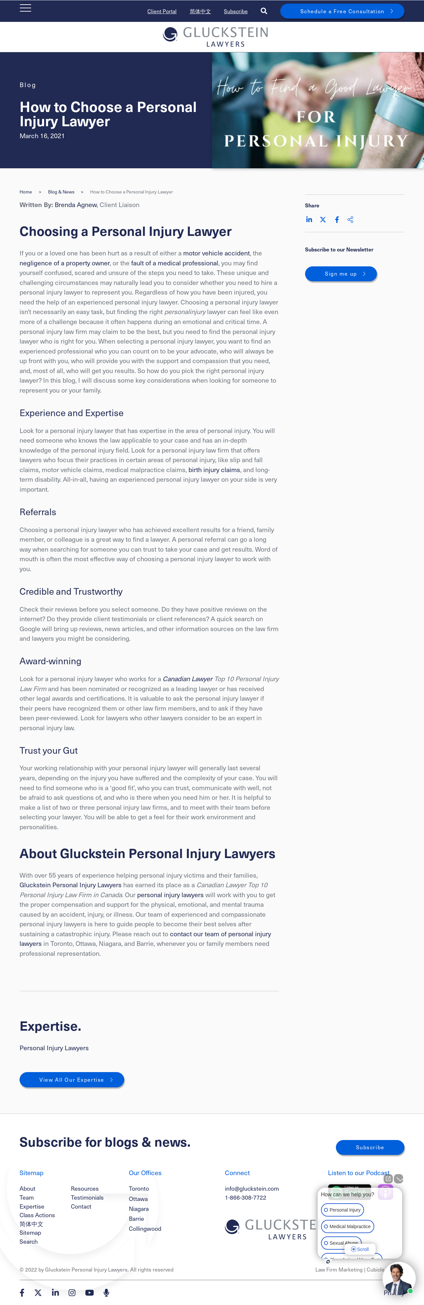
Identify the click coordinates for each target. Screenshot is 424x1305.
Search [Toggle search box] (29, 1241)
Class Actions (37, 1214)
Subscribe (236, 11)
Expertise (32, 1206)
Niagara (139, 1208)
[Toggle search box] (264, 11)
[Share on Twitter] (323, 219)
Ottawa (138, 1198)
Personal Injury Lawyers (54, 1048)
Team (27, 1197)
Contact (81, 1206)
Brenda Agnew (76, 204)
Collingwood (145, 1228)
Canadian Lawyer (187, 678)
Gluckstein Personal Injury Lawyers (71, 885)
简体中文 (200, 11)
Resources (85, 1188)
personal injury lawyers (171, 894)
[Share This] (350, 219)
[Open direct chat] (388, 1178)
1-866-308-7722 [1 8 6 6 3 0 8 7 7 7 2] (245, 1197)
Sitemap (30, 1232)
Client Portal (162, 11)
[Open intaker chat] (328, 1262)
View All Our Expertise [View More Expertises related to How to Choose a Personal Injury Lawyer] (71, 1079)
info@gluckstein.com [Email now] (252, 1188)
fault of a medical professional (174, 263)
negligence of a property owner (65, 263)
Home (26, 192)
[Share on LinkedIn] (309, 219)
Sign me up (341, 273)
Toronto (139, 1188)
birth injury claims (214, 469)
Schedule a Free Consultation (342, 11)
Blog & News (61, 192)
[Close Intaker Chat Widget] (398, 1178)
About (27, 1188)
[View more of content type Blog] (28, 84)
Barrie (136, 1218)
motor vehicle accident (216, 253)
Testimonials (87, 1197)
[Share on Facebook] (337, 219)
